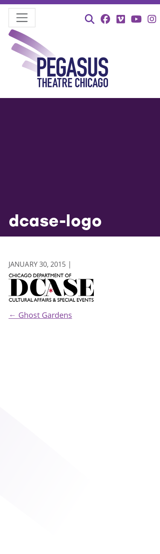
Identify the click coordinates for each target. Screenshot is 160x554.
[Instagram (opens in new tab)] (152, 19)
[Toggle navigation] (22, 17)
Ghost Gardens (40, 315)
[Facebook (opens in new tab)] (106, 19)
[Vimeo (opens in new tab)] (120, 19)
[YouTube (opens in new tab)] (136, 19)
